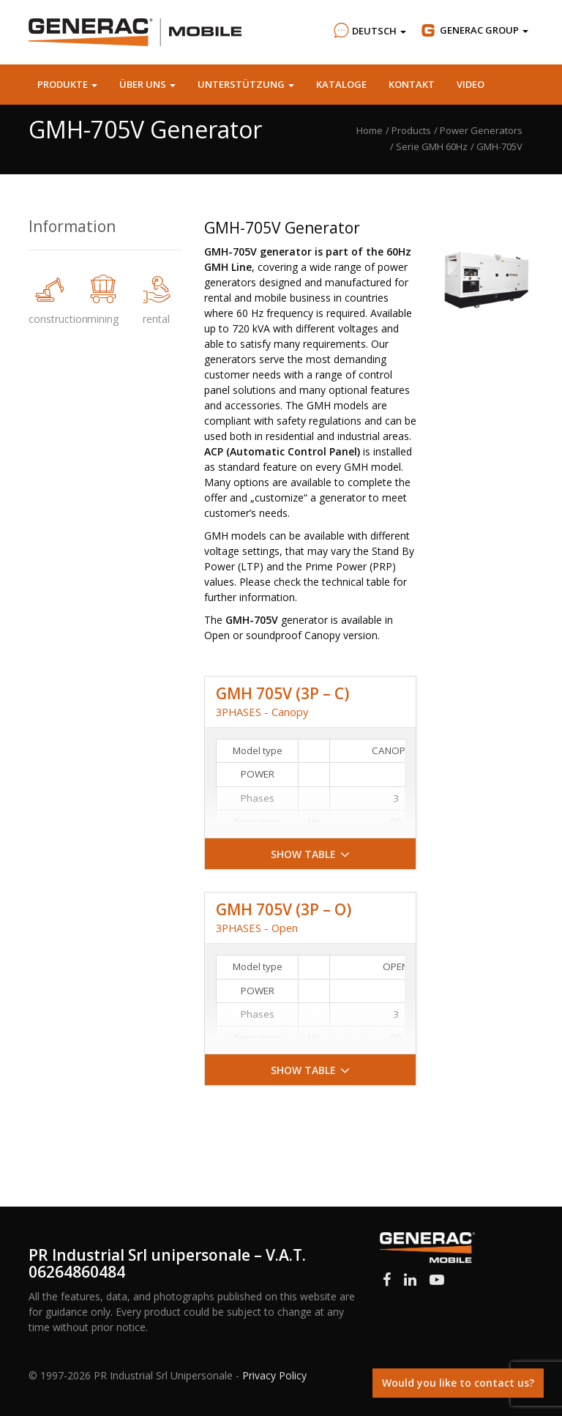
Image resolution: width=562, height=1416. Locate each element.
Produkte (67, 84)
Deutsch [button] (367, 30)
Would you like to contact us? (458, 1383)
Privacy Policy (274, 1375)
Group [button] (473, 30)
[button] (310, 853)
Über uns (147, 84)
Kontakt (412, 84)
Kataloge (341, 84)
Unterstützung (246, 84)
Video (470, 84)
